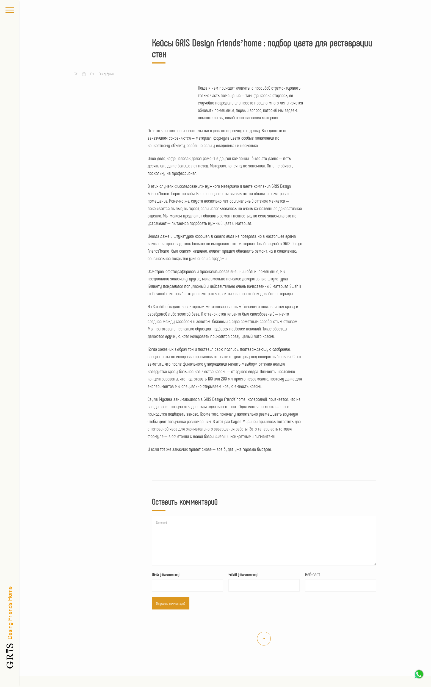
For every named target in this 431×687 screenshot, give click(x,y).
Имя (165, 574)
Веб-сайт (312, 574)
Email (242, 574)
